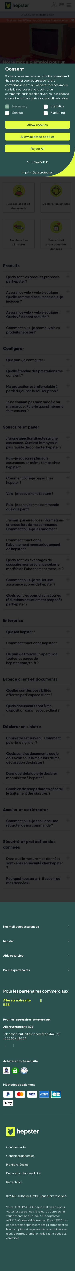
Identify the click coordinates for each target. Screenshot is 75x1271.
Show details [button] (40, 162)
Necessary (19, 106)
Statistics (57, 106)
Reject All (37, 148)
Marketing (58, 112)
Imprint (27, 172)
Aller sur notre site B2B (23, 1002)
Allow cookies (37, 125)
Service (17, 112)
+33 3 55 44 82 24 (14, 1038)
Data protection (42, 172)
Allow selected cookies (38, 136)
